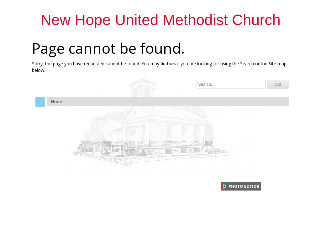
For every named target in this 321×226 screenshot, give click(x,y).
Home (57, 101)
